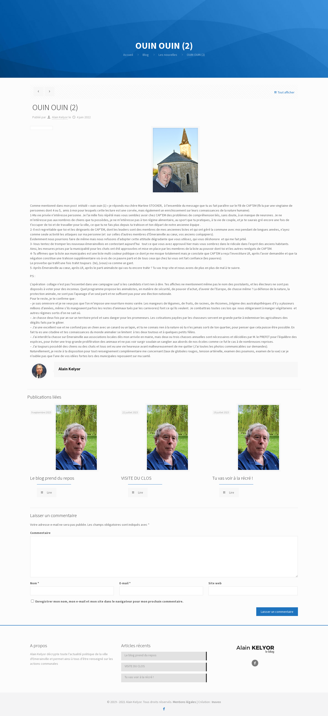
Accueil (128, 55)
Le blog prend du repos (52, 478)
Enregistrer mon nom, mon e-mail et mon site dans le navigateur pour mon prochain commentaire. (109, 601)
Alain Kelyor (60, 117)
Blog (146, 55)
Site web (215, 583)
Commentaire (40, 533)
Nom (34, 583)
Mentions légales (184, 702)
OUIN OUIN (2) (196, 55)
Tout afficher (284, 92)
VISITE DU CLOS (136, 478)
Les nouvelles (168, 55)
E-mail (125, 583)
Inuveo (216, 702)
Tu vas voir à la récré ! (232, 478)
